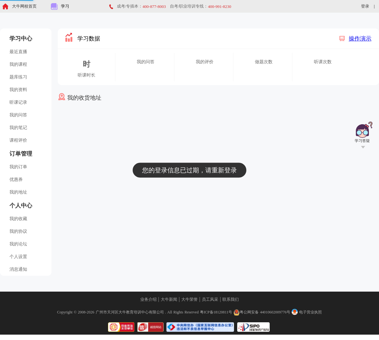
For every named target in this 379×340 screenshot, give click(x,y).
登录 (365, 6)
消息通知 (18, 269)
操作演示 (355, 38)
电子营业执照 (307, 312)
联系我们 (230, 299)
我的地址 (18, 192)
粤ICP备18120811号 (216, 312)
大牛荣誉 (189, 299)
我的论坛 (18, 244)
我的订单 (18, 166)
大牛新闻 (169, 299)
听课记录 (18, 102)
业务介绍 (148, 299)
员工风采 (210, 299)
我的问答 (18, 115)
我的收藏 (18, 218)
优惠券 (16, 179)
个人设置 (18, 256)
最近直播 (18, 51)
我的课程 (18, 64)
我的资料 (18, 89)
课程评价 (18, 140)
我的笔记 (18, 127)
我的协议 (18, 231)
